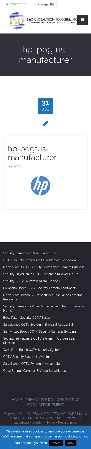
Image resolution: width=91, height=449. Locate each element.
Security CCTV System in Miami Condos (31, 281)
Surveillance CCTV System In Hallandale (31, 363)
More (70, 443)
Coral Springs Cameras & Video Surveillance (34, 370)
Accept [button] (55, 443)
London (37, 422)
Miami (71, 418)
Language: (45, 4)
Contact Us (68, 400)
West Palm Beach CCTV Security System (32, 350)
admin (18, 166)
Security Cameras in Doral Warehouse (29, 253)
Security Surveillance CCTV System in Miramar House (40, 274)
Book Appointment (45, 405)
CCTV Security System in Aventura (27, 357)
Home (17, 400)
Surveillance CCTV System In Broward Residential (38, 324)
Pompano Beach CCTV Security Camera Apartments (40, 288)
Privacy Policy (39, 400)
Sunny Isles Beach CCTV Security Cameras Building (39, 331)
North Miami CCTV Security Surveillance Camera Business (43, 267)
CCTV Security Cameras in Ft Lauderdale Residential (40, 260)
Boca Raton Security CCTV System (27, 317)
